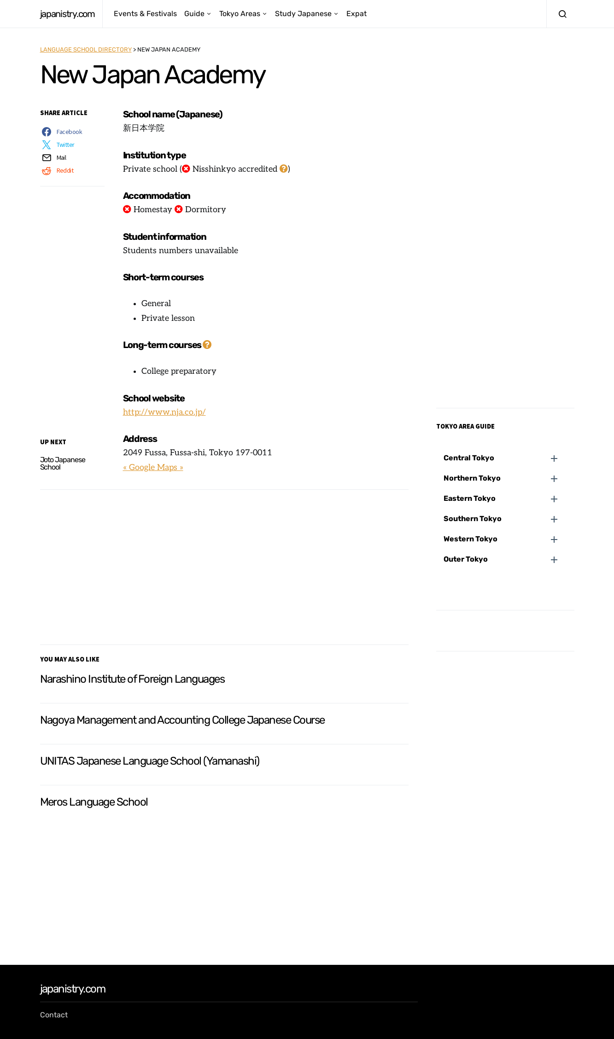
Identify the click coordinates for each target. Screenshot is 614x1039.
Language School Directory (86, 49)
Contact (54, 1014)
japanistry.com (67, 13)
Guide (194, 13)
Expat (356, 13)
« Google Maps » (153, 467)
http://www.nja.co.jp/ (164, 412)
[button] (509, 458)
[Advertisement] (224, 565)
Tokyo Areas (239, 13)
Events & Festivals (145, 13)
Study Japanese (303, 13)
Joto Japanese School (63, 463)
